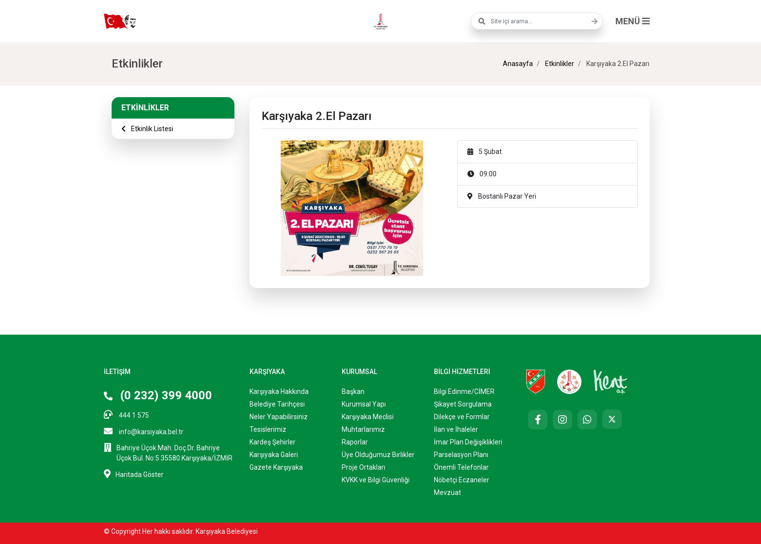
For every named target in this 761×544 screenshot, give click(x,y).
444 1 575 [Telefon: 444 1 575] (126, 414)
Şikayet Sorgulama (463, 404)
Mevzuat (447, 492)
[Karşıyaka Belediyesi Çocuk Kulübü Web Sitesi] (569, 381)
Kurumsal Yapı (364, 404)
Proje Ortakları (363, 467)
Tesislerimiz (267, 429)
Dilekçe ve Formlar (462, 417)
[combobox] (536, 21)
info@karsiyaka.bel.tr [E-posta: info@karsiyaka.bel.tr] (143, 431)
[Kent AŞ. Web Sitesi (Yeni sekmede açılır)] (611, 381)
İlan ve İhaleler (456, 429)
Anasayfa (518, 64)
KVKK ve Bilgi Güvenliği (376, 480)
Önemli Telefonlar (461, 467)
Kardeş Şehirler (272, 442)
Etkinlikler (559, 64)
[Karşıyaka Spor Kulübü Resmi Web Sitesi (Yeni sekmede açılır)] (535, 381)
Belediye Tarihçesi (277, 404)
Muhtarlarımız (363, 429)
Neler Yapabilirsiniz (278, 417)
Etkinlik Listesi (147, 129)
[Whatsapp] (587, 419)
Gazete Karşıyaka (276, 467)
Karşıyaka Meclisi (368, 417)
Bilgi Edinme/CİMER (464, 391)
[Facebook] (537, 419)
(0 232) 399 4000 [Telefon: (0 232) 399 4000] (158, 395)
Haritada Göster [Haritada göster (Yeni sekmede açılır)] (134, 473)
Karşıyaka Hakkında (279, 391)
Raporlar (355, 442)
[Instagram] (562, 419)
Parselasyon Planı (461, 455)
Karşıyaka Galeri (273, 455)
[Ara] (592, 21)
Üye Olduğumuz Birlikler (378, 455)
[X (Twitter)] (612, 419)
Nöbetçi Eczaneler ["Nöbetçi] (461, 480)
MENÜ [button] (632, 21)
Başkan (353, 391)
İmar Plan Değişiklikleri (468, 442)
